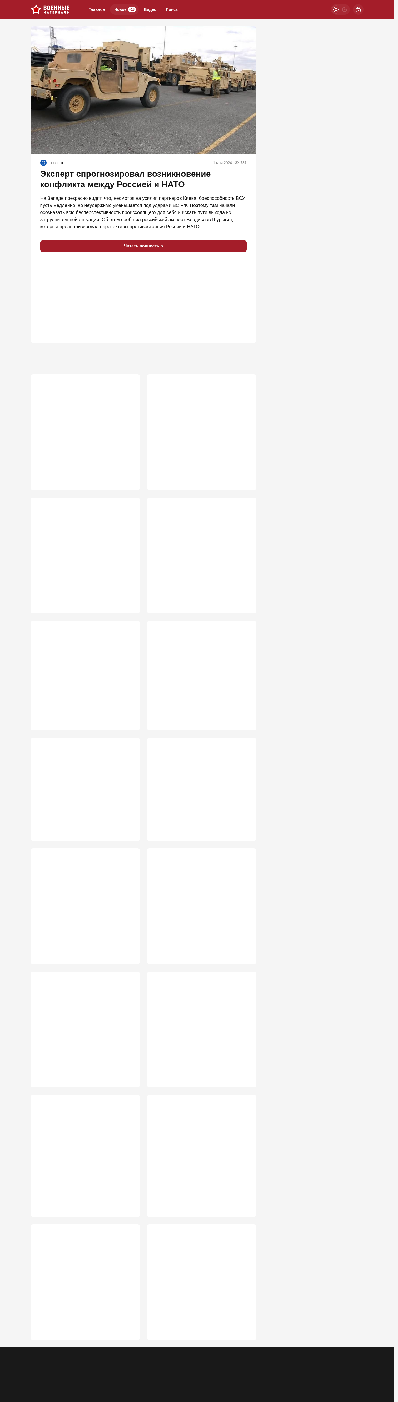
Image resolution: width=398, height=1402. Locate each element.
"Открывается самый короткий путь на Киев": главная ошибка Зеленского (79, 1169)
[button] (46, 268)
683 (244, 832)
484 (244, 1337)
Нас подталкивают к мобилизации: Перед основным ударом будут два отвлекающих (84, 551)
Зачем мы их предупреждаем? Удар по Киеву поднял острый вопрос (195, 1169)
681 (128, 959)
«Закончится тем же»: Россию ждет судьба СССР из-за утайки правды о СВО (199, 424)
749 (244, 592)
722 (244, 719)
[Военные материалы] (50, 9)
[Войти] (358, 9)
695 (128, 832)
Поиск (172, 9)
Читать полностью (143, 246)
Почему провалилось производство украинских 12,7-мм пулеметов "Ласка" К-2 (83, 1296)
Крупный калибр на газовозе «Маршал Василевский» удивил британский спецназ (200, 803)
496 (128, 1337)
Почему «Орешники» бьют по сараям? (195, 547)
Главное (97, 9)
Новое (125, 9)
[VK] (310, 1366)
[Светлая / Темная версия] (340, 9)
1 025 (243, 466)
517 (244, 1085)
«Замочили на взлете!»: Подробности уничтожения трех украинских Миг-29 (78, 917)
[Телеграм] (282, 1366)
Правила (107, 1369)
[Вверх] (353, 1366)
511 (128, 1211)
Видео (150, 9)
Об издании (84, 1369)
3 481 (126, 466)
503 (244, 1211)
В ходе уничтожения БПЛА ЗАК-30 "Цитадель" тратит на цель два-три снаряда (201, 1043)
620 (128, 1085)
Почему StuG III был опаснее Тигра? (76, 421)
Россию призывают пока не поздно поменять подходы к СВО (75, 677)
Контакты (60, 1369)
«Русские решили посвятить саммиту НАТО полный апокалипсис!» (84, 803)
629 (244, 959)
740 (128, 719)
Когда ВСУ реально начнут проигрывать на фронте (200, 677)
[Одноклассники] (296, 1366)
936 (128, 592)
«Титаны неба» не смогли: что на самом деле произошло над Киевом (196, 1296)
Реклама (38, 1369)
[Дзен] (324, 1366)
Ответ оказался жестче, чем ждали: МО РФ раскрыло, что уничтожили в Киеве (199, 917)
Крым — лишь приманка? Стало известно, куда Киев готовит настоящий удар (83, 1043)
